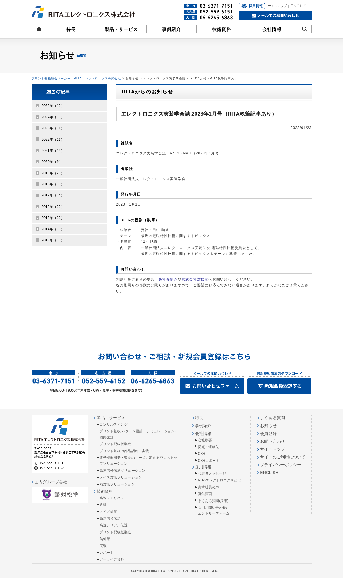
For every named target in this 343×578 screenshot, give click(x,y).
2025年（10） (53, 106)
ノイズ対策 (108, 512)
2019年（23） (53, 173)
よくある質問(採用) (213, 501)
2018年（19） (53, 184)
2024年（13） (53, 117)
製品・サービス (121, 29)
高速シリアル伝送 (114, 525)
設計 (103, 505)
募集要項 (205, 494)
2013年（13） (53, 240)
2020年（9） (52, 162)
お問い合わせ (272, 441)
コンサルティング (114, 424)
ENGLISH (269, 472)
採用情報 (203, 466)
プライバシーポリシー (280, 464)
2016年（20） (53, 207)
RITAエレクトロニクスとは (219, 480)
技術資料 (221, 29)
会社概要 (205, 440)
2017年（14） (53, 195)
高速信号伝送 (110, 518)
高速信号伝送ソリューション (123, 471)
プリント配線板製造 (115, 444)
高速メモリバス (112, 498)
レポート (107, 553)
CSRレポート (209, 461)
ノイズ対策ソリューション (121, 477)
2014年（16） (53, 229)
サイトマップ (272, 449)
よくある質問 (272, 417)
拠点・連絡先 (208, 447)
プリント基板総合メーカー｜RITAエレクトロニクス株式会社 (76, 78)
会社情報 (271, 29)
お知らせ (133, 78)
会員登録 (268, 433)
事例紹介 (171, 29)
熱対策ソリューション (117, 484)
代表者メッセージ (212, 473)
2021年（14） (53, 151)
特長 (71, 29)
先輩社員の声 (208, 487)
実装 (103, 546)
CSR (202, 454)
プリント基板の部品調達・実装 (124, 451)
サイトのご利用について (282, 457)
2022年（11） (53, 139)
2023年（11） (53, 128)
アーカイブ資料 (112, 559)
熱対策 (105, 539)
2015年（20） (53, 218)
